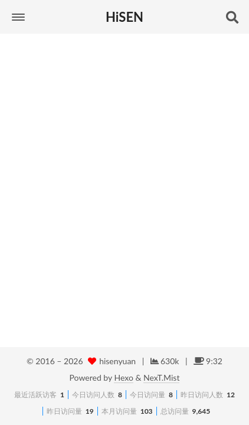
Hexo (123, 377)
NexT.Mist (161, 377)
